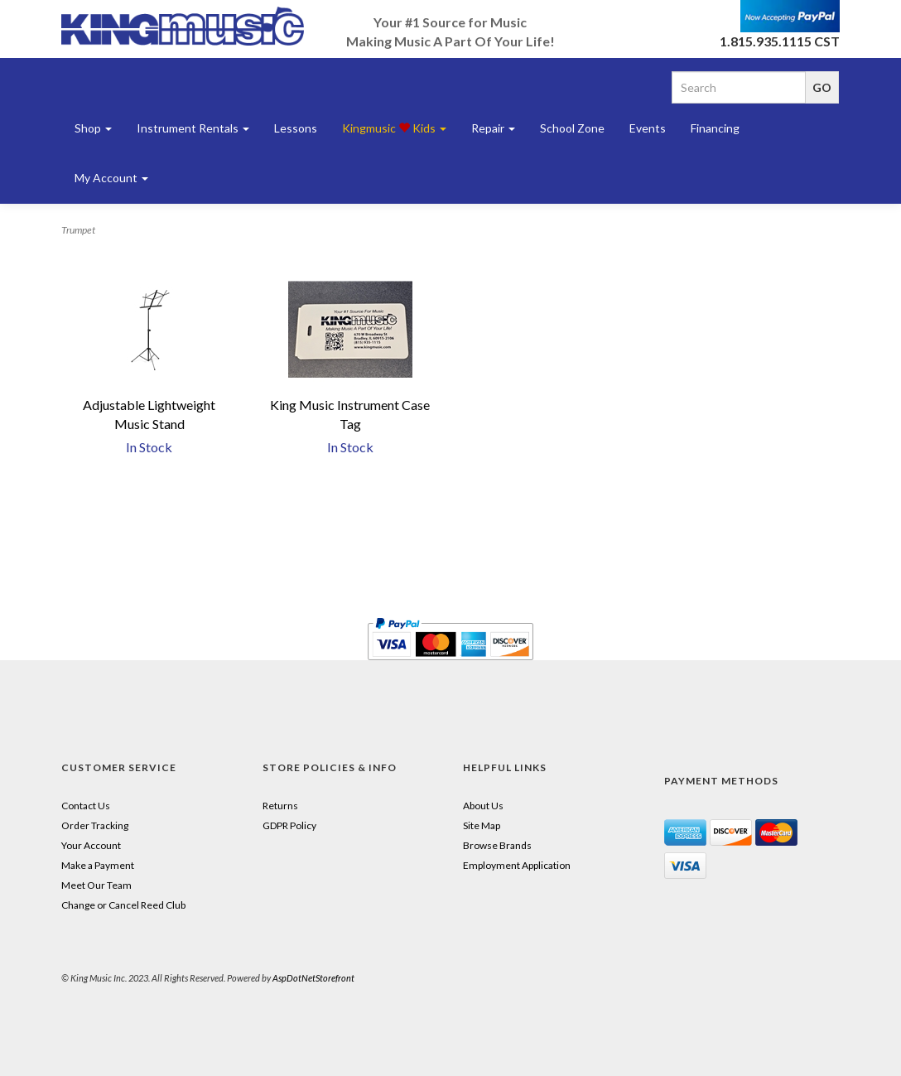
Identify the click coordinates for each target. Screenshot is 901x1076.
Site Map (481, 825)
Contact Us (85, 805)
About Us (483, 805)
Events (647, 128)
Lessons (295, 128)
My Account (111, 178)
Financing (715, 128)
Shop (93, 128)
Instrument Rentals (193, 128)
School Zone (572, 128)
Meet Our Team (96, 885)
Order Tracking (94, 825)
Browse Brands (497, 845)
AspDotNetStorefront (313, 977)
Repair (493, 128)
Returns (280, 805)
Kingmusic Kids (394, 128)
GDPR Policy (289, 825)
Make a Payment (97, 865)
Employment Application (517, 865)
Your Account (91, 845)
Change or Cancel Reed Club (123, 905)
